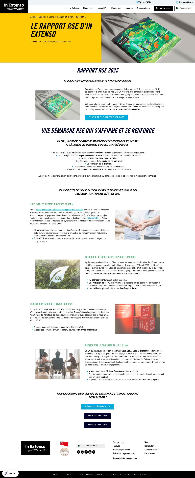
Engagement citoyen (65, 17)
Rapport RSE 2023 (97, 425)
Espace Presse (150, 450)
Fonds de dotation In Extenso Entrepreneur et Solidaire (59, 210)
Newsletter (148, 447)
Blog (146, 443)
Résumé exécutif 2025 (97, 407)
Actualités (102, 8)
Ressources (115, 8)
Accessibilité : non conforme (125, 459)
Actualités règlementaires (123, 454)
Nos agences (144, 3)
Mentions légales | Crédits (92, 475)
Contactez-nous (163, 8)
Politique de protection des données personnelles (131, 475)
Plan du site (70, 475)
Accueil (33, 17)
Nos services (87, 8)
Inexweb (128, 8)
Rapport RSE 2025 (97, 416)
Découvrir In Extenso (47, 17)
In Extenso (73, 8)
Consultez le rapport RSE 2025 (106, 118)
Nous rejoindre (142, 8)
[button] (10, 473)
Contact (57, 475)
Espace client (185, 8)
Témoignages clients (121, 450)
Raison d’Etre (92, 218)
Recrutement (149, 454)
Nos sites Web (185, 2)
